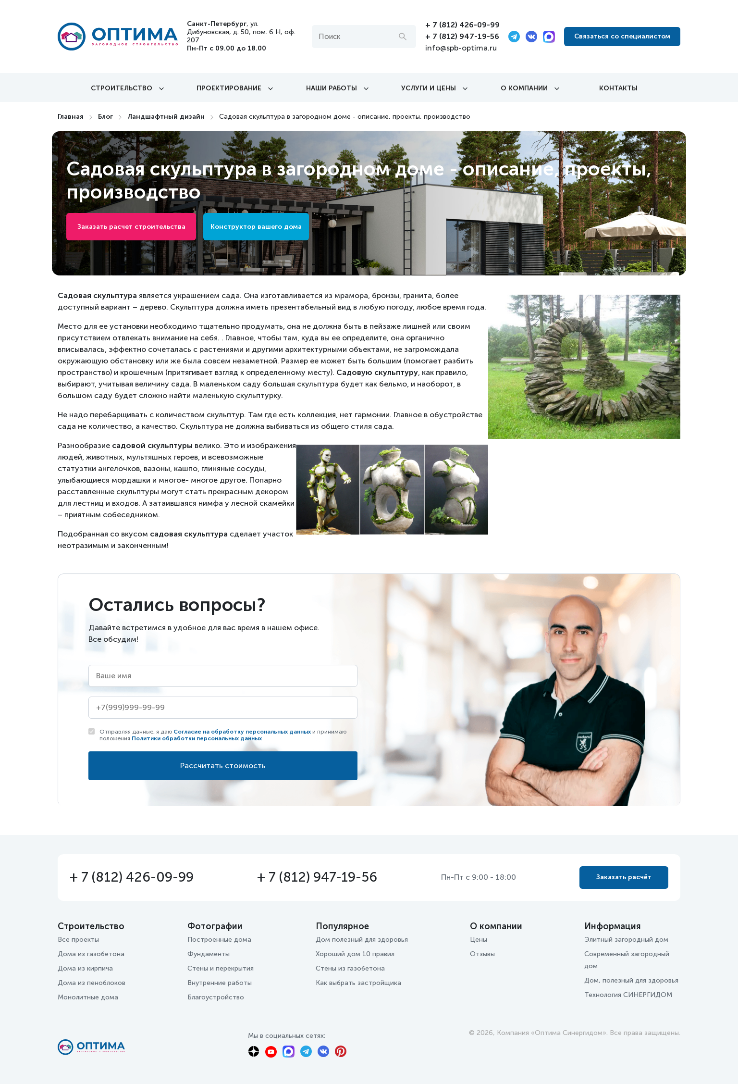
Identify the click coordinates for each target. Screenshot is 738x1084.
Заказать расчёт (624, 877)
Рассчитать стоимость (223, 765)
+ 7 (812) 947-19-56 (462, 36)
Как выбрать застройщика (358, 983)
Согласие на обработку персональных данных (242, 731)
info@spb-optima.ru (461, 47)
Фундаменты (208, 954)
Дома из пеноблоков (91, 983)
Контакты (618, 88)
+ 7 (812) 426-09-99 (462, 24)
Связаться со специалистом (622, 36)
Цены (478, 939)
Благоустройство (215, 997)
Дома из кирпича (85, 968)
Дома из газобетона (91, 954)
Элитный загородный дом (626, 939)
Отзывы (482, 954)
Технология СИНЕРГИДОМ (628, 995)
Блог (105, 116)
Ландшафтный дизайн (166, 116)
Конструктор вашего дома (256, 227)
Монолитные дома (88, 997)
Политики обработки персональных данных (197, 738)
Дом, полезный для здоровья (631, 980)
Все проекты (78, 939)
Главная (71, 116)
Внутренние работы (219, 983)
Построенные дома (219, 939)
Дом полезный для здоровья (362, 939)
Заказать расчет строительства (131, 227)
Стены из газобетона (350, 968)
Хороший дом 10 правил (355, 954)
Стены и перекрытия (220, 968)
